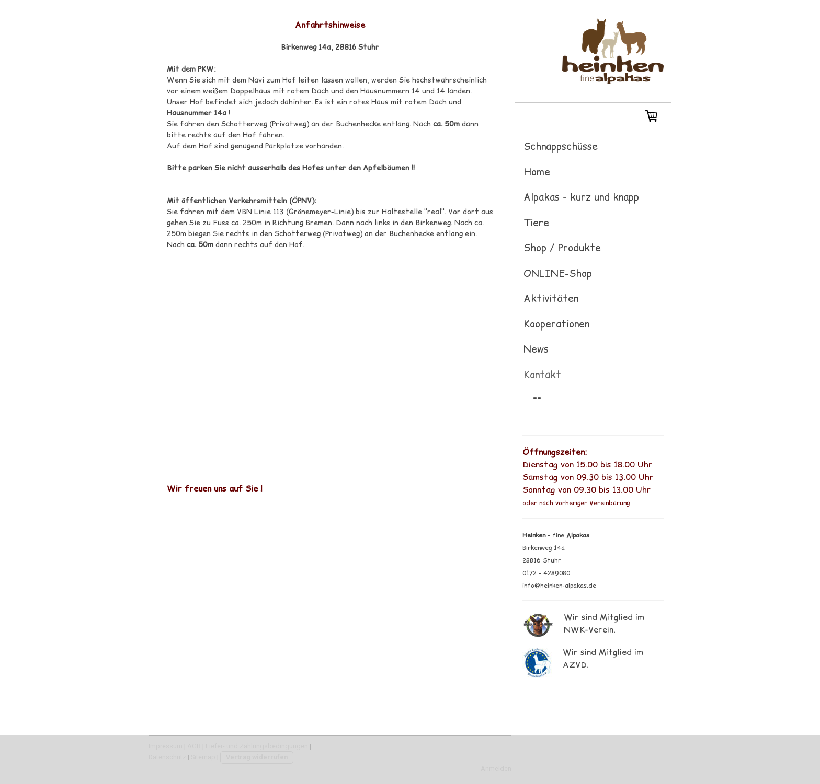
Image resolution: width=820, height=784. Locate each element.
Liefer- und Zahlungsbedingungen (257, 746)
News (536, 349)
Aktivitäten (550, 298)
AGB (194, 746)
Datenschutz (167, 757)
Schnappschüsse (560, 146)
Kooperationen (556, 324)
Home (536, 172)
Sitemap (203, 757)
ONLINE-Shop (557, 273)
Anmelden (496, 769)
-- (537, 397)
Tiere (536, 222)
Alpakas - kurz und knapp (581, 197)
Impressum (166, 746)
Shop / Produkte (562, 247)
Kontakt (542, 374)
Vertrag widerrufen (257, 757)
